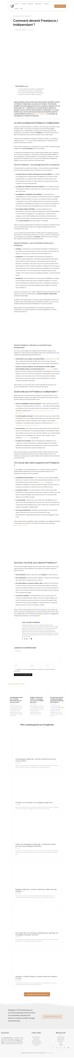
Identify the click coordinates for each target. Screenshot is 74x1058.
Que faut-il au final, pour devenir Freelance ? (30, 94)
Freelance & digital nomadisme (22, 16)
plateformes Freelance (21, 525)
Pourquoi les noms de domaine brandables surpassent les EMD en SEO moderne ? (57, 700)
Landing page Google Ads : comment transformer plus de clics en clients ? (16, 700)
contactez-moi (26, 437)
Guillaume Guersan (20, 29)
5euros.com (42, 482)
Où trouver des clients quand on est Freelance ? (31, 92)
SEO (26, 140)
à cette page (49, 369)
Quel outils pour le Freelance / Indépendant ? (30, 91)
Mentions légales (49, 1053)
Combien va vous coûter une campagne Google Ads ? (34, 804)
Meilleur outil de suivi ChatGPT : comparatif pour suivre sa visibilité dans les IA (37, 700)
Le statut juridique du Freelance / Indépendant (31, 89)
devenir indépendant (40, 114)
